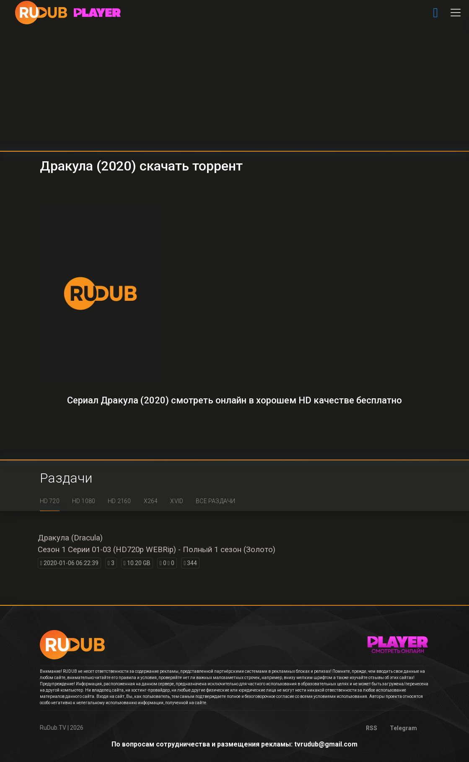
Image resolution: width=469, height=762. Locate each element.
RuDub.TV (53, 727)
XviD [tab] (176, 501)
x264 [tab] (151, 501)
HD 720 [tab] (50, 501)
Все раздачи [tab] (215, 501)
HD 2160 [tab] (119, 501)
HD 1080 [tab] (83, 501)
